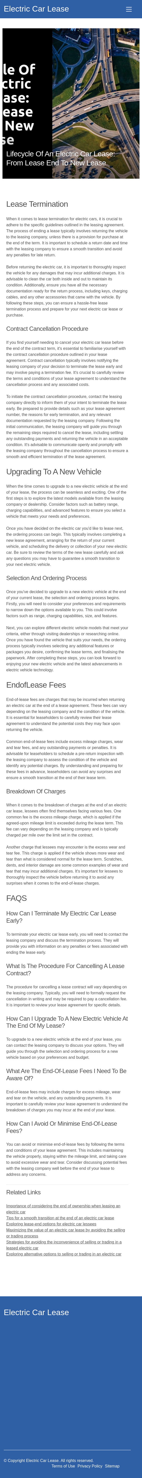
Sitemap (112, 1466)
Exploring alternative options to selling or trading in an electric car (64, 1254)
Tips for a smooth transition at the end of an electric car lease (60, 1218)
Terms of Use (63, 1466)
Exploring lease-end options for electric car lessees (51, 1224)
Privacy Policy (90, 1466)
